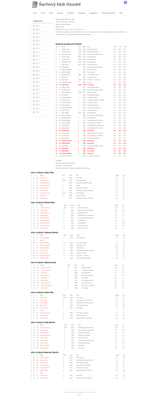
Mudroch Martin (66, 153)
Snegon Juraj (65, 100)
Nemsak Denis (66, 105)
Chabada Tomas (66, 82)
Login (79, 394)
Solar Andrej (65, 112)
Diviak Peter (65, 130)
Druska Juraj (65, 59)
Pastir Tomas (65, 110)
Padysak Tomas (66, 62)
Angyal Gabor (66, 128)
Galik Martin (65, 151)
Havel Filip (65, 148)
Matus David (65, 138)
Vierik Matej (65, 146)
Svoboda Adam (66, 74)
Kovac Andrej (65, 57)
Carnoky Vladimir (67, 156)
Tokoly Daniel (66, 143)
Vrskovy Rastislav (67, 69)
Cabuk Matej (65, 125)
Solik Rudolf (65, 64)
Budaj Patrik (65, 67)
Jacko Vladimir (66, 92)
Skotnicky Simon (66, 102)
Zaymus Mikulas (66, 97)
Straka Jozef (65, 49)
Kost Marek (65, 95)
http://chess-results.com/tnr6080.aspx (73, 29)
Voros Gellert (65, 133)
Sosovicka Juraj (66, 54)
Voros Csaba (65, 135)
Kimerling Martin (66, 118)
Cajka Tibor (65, 85)
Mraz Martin (65, 79)
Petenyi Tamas (66, 52)
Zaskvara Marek (66, 140)
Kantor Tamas (66, 87)
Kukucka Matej (66, 123)
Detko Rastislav (66, 72)
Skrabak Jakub (66, 90)
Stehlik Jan (65, 77)
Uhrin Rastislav (66, 120)
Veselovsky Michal (67, 107)
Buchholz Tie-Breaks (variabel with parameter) (76, 168)
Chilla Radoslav (66, 115)
